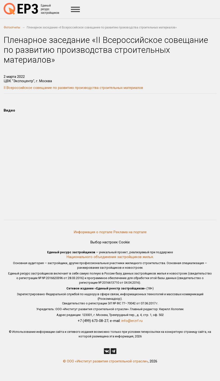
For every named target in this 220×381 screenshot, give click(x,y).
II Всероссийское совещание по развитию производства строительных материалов (73, 88)
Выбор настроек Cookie (110, 242)
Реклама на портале (130, 232)
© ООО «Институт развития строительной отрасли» (105, 361)
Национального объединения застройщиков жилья (110, 257)
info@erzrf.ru (132, 321)
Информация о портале (93, 232)
